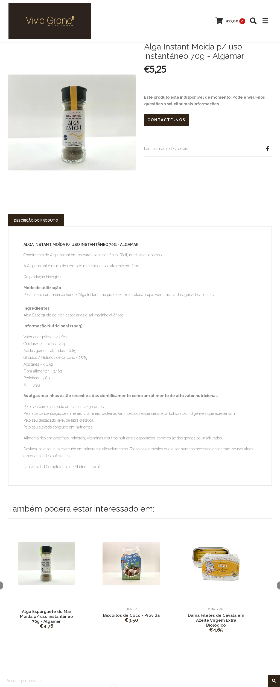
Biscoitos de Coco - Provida (131, 615)
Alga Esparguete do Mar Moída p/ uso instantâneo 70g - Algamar (46, 616)
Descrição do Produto (36, 220)
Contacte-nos (166, 120)
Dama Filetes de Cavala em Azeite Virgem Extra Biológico (216, 620)
